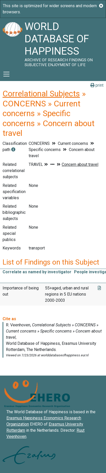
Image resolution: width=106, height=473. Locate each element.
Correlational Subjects (41, 93)
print (96, 85)
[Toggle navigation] (6, 74)
